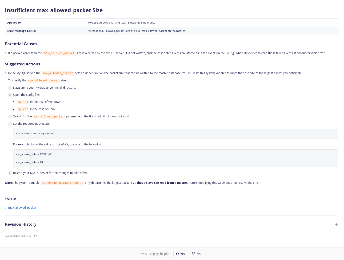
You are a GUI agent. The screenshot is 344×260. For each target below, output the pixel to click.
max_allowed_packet (22, 208)
